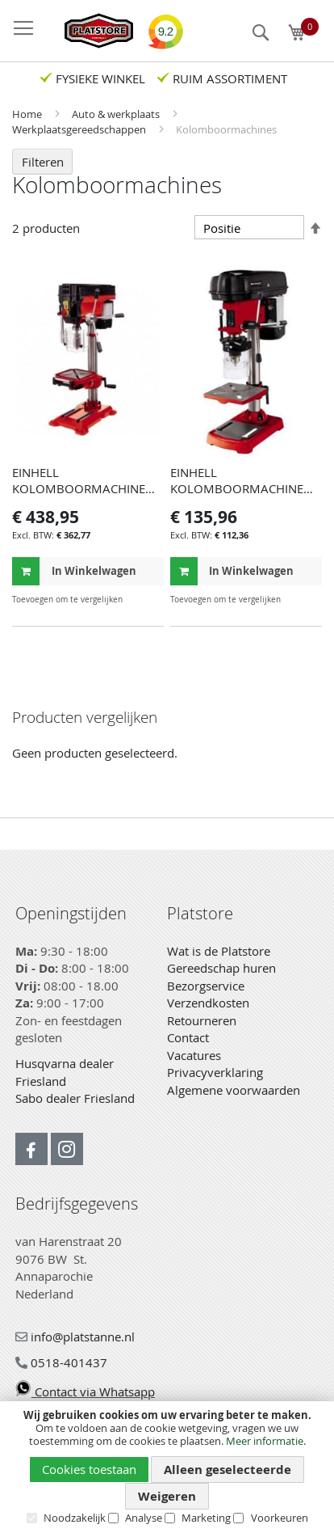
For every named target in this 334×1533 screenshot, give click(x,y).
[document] (167, 1466)
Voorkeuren (279, 1517)
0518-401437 (61, 1362)
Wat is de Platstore (218, 951)
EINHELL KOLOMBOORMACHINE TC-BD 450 (236, 488)
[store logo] (91, 31)
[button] (150, 599)
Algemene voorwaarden (233, 1090)
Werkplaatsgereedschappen (80, 129)
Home (28, 114)
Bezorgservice (205, 986)
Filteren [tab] (43, 162)
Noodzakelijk (75, 1517)
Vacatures (194, 1055)
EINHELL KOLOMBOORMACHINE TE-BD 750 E (78, 488)
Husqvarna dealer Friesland (64, 1072)
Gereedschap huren (221, 968)
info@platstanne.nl (75, 1336)
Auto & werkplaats (117, 114)
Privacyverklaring (215, 1072)
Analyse (143, 1517)
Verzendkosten (208, 1003)
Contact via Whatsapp (85, 1391)
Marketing (206, 1517)
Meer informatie (264, 1441)
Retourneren (201, 1020)
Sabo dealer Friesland (75, 1098)
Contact (188, 1037)
